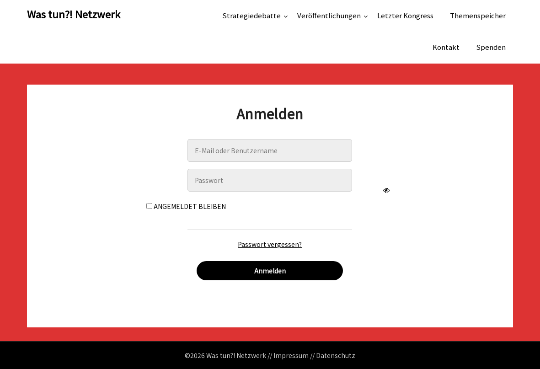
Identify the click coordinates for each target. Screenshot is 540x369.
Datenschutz (335, 355)
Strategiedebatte (251, 15)
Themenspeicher (478, 15)
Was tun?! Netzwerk (73, 13)
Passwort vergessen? (270, 244)
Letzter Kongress (405, 15)
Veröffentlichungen (329, 15)
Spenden (491, 47)
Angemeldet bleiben (186, 206)
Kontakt (446, 47)
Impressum (291, 355)
